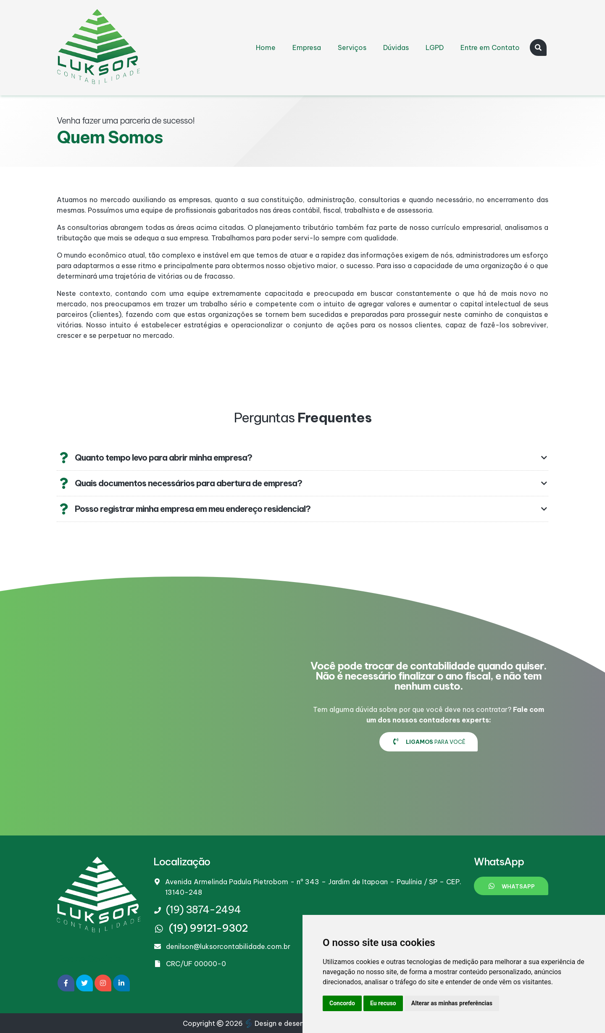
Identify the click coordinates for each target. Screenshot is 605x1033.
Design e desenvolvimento (294, 1023)
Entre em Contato (490, 47)
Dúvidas (396, 47)
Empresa (306, 47)
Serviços (352, 47)
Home (266, 47)
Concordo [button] (342, 1003)
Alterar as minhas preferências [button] (451, 1003)
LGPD (435, 47)
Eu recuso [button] (383, 1003)
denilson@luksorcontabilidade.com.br (228, 946)
